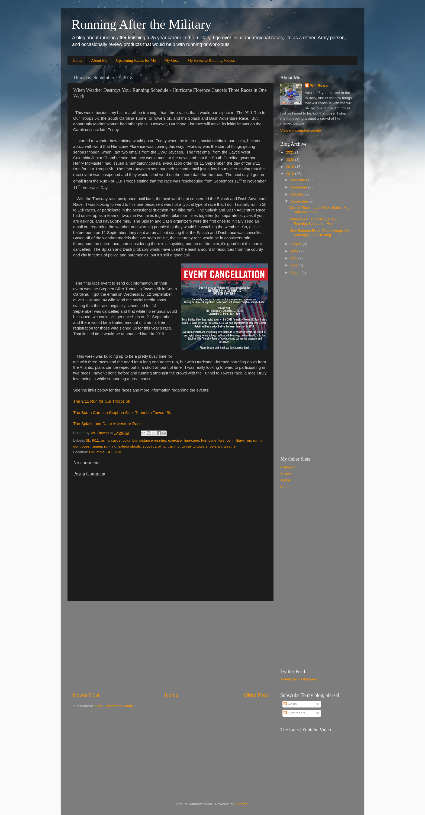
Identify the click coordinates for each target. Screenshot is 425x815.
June (294, 251)
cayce (115, 440)
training (173, 446)
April (294, 265)
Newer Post (86, 695)
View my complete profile (300, 130)
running (110, 446)
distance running (152, 440)
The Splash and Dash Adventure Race (107, 424)
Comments (294, 713)
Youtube (287, 487)
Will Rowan (320, 85)
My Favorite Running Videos (211, 60)
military (238, 440)
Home (78, 60)
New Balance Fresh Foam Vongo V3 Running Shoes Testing (319, 233)
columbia (130, 440)
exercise (175, 440)
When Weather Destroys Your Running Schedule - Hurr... (313, 221)
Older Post (256, 695)
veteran (216, 446)
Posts (290, 704)
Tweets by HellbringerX (299, 679)
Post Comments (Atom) (114, 706)
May (294, 258)
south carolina (154, 446)
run (248, 440)
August (296, 244)
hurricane (191, 440)
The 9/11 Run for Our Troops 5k (101, 401)
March (295, 272)
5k (88, 440)
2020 (290, 160)
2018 (290, 174)
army (105, 440)
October (297, 194)
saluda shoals (129, 446)
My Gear (172, 60)
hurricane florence (215, 440)
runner (97, 446)
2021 (290, 152)
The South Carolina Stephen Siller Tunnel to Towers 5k (122, 412)
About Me (99, 60)
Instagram (288, 467)
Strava (285, 474)
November (299, 187)
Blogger (241, 804)
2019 (290, 167)
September (299, 201)
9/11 (95, 440)
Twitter (285, 480)
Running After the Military (141, 24)
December (299, 180)
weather (230, 446)
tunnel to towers (194, 446)
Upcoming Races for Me (136, 60)
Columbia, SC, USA (105, 452)
